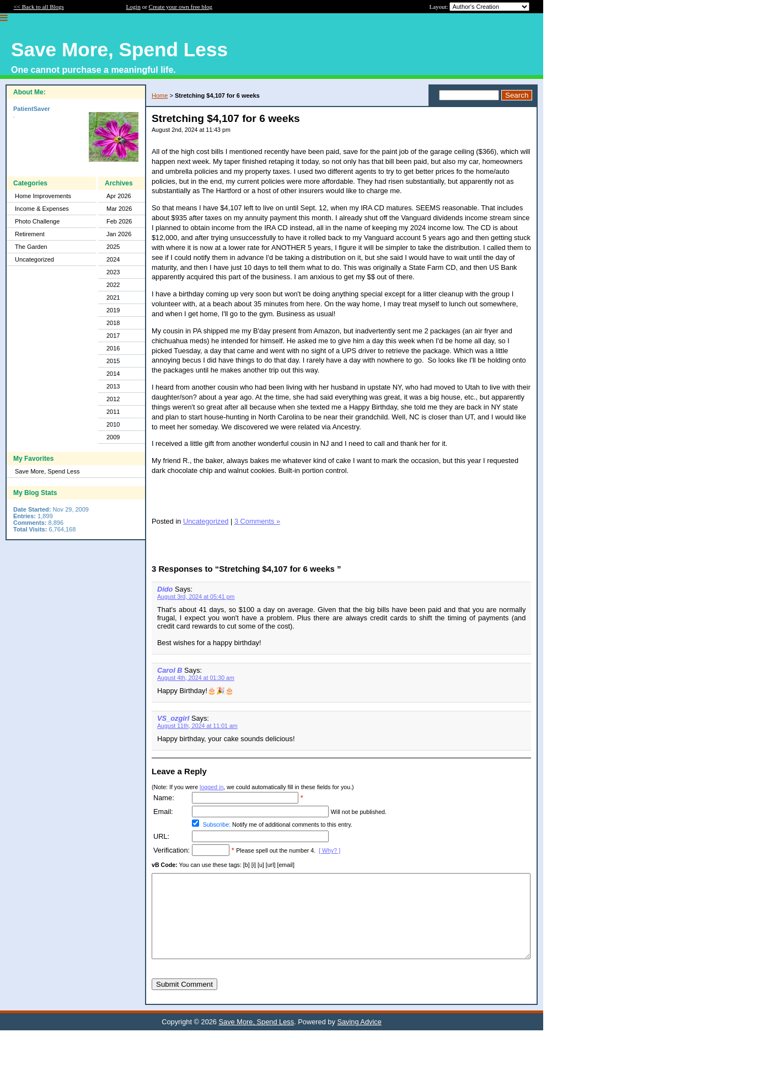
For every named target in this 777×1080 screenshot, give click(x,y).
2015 (113, 361)
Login (133, 6)
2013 (113, 386)
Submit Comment (184, 1001)
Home (160, 95)
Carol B (170, 670)
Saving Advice (359, 1038)
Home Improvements (43, 196)
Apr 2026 (118, 196)
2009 (113, 437)
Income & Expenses (42, 208)
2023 (113, 272)
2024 (113, 259)
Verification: (171, 850)
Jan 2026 (118, 234)
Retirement (30, 234)
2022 (113, 284)
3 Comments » (257, 521)
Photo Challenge (37, 221)
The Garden (31, 246)
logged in (211, 787)
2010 (113, 424)
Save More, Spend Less (47, 471)
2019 (113, 310)
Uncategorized (34, 259)
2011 (113, 411)
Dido (165, 589)
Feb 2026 (119, 221)
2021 (113, 297)
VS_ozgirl (173, 718)
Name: (163, 798)
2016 (113, 348)
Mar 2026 (119, 208)
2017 (113, 335)
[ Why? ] (329, 850)
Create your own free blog (180, 6)
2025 (113, 246)
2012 (113, 399)
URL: (161, 836)
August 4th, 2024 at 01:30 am (195, 677)
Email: (163, 811)
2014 (113, 373)
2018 (113, 323)
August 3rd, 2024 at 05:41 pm (195, 596)
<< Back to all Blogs (39, 6)
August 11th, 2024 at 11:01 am (197, 725)
